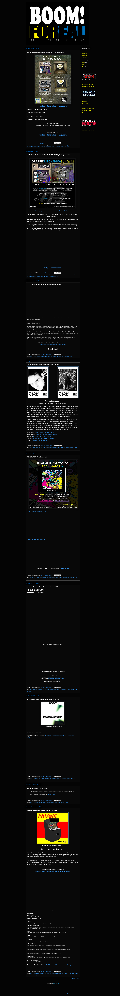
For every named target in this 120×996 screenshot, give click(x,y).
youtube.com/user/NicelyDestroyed (43, 438)
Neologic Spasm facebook (88, 108)
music (53, 146)
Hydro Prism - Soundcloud (88, 86)
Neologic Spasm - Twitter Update (37, 788)
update (66, 802)
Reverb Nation (85, 103)
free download (58, 973)
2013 (31, 274)
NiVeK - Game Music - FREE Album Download (42, 810)
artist (31, 145)
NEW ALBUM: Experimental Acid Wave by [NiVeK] (43, 699)
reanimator (37, 578)
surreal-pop (65, 448)
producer (72, 689)
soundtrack (45, 975)
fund (57, 356)
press (37, 448)
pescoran (64, 146)
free (66, 145)
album (34, 274)
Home (49, 978)
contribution (49, 356)
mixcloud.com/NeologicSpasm (42, 436)
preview (68, 689)
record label (60, 448)
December (84, 55)
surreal (76, 689)
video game (69, 356)
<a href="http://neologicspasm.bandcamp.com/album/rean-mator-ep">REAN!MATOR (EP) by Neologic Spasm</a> (38, 525)
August (83, 50)
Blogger (67, 993)
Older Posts (75, 978)
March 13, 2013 (51, 794)
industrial (29, 146)
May (83, 66)
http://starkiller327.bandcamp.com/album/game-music (52, 871)
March (83, 62)
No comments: (48, 143)
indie (56, 447)
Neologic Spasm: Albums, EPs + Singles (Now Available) (45, 52)
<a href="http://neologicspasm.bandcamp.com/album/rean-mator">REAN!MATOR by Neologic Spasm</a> (38, 605)
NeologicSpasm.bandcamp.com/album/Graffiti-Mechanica (52, 211)
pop (65, 689)
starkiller (29, 780)
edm (58, 145)
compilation (39, 356)
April (83, 64)
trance (32, 780)
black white (35, 447)
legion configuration (35, 146)
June (83, 69)
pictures (33, 448)
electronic (62, 145)
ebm (56, 145)
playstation (32, 975)
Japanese (61, 356)
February (84, 60)
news (59, 802)
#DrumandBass (39, 793)
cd (44, 274)
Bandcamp (84, 101)
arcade (35, 973)
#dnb (35, 793)
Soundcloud (85, 115)
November (84, 53)
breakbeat (36, 778)
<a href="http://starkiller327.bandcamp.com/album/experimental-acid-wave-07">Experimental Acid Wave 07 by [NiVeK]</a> (38, 757)
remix (68, 146)
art (31, 577)
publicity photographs (52, 448)
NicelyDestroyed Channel (88, 130)
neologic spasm (58, 146)
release (62, 802)
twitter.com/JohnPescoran (39, 440)
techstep (29, 691)
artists (35, 356)
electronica (52, 973)
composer (44, 356)
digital (47, 274)
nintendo (76, 973)
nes (73, 973)
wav (57, 276)
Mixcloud (84, 106)
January (84, 57)
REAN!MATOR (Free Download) (37, 457)
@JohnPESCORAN (86, 110)
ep (59, 577)
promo (40, 448)
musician (67, 447)
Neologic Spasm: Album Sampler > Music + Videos (43, 587)
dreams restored (43, 145)
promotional (44, 448)
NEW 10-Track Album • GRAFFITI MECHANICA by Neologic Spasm (48, 155)
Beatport (84, 112)
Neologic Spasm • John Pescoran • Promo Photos (43, 364)
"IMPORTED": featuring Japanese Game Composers (44, 284)
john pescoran (40, 276)
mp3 (50, 146)
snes (42, 975)
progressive (72, 778)
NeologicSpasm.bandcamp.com (44, 432)
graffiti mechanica (71, 145)
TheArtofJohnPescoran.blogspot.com (54, 680)
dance (40, 778)
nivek (68, 778)
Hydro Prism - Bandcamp (87, 84)
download (37, 145)
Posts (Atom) (56, 983)
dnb (34, 145)
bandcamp (41, 274)
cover (35, 577)
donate (54, 356)
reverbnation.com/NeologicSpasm (46, 434)
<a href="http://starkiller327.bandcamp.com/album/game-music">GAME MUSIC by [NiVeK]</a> (38, 892)
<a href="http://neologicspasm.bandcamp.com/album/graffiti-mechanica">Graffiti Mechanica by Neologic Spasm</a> (38, 248)
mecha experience (45, 146)
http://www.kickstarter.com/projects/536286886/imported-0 (53, 344)
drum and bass (51, 145)
